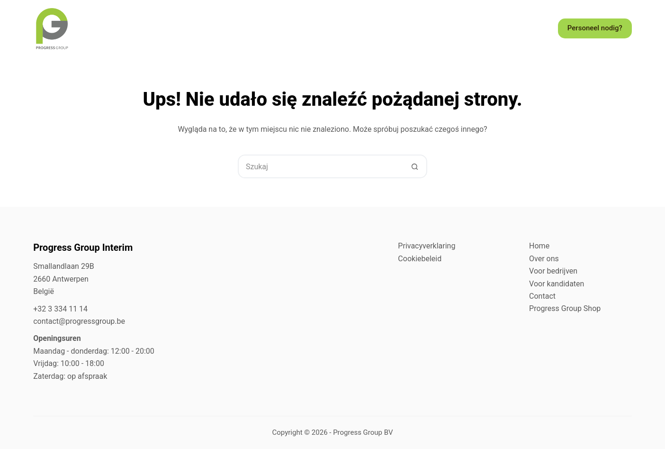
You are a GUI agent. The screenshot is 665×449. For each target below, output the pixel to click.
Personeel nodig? (594, 28)
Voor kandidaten (556, 283)
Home (539, 245)
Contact (542, 296)
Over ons (544, 258)
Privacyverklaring (426, 245)
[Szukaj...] (321, 166)
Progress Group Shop (565, 308)
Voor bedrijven (553, 270)
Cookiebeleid (419, 258)
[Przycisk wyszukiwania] (414, 166)
